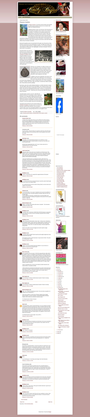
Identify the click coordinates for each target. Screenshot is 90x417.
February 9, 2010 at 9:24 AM (27, 207)
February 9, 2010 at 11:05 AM (27, 272)
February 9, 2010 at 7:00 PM (27, 340)
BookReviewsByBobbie (61, 184)
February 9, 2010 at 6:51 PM (27, 325)
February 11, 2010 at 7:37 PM (27, 360)
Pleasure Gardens (61, 314)
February (60, 287)
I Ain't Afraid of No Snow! (62, 313)
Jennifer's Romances (60, 175)
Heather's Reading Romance (62, 186)
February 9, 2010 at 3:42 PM (27, 300)
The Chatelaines (60, 167)
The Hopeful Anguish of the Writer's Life (63, 289)
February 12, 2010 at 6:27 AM (27, 388)
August (59, 278)
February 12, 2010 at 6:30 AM (27, 397)
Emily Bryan (57, 97)
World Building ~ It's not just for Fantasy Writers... (63, 292)
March (59, 285)
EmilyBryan (24, 172)
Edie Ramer (24, 138)
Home (20, 17)
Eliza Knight (24, 276)
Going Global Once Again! (62, 293)
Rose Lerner (24, 251)
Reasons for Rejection (62, 303)
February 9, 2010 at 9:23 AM (27, 199)
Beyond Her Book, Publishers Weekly (63, 170)
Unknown (24, 190)
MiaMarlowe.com (63, 31)
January (59, 329)
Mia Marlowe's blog (60, 174)
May (59, 282)
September (60, 276)
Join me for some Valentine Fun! (63, 307)
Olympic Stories (61, 300)
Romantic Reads (60, 169)
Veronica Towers (25, 118)
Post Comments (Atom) (29, 403)
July (59, 279)
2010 (58, 270)
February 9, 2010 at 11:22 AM (27, 286)
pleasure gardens (29, 113)
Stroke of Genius (32, 24)
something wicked (36, 113)
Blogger (49, 411)
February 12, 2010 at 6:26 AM (27, 380)
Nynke (23, 304)
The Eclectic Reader (60, 173)
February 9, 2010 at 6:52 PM (27, 331)
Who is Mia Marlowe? (26, 17)
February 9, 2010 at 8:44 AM (27, 134)
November (60, 273)
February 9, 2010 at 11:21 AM (27, 279)
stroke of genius (41, 113)
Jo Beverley (24, 113)
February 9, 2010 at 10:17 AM (27, 229)
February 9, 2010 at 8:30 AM (27, 125)
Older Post (50, 401)
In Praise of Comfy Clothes (63, 298)
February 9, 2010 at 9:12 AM (27, 187)
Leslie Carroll (24, 150)
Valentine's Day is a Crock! (62, 308)
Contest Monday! (61, 316)
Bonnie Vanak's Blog (60, 181)
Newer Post (22, 401)
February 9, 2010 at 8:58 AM (27, 169)
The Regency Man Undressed (63, 325)
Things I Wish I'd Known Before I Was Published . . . (64, 321)
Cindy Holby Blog (60, 177)
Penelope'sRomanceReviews (62, 185)
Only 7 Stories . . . (61, 295)
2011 (58, 268)
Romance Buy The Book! (61, 171)
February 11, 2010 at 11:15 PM (27, 371)
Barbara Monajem (25, 202)
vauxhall (45, 113)
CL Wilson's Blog (60, 182)
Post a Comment (24, 399)
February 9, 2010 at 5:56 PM (27, 316)
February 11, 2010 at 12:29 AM (27, 351)
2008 (58, 333)
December (60, 271)
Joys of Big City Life (61, 297)
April (59, 284)
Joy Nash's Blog (60, 178)
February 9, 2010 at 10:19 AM (27, 240)
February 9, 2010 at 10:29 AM (27, 248)
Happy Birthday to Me (62, 301)
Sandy (23, 355)
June (59, 281)
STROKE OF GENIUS (24, 54)
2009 (58, 331)
